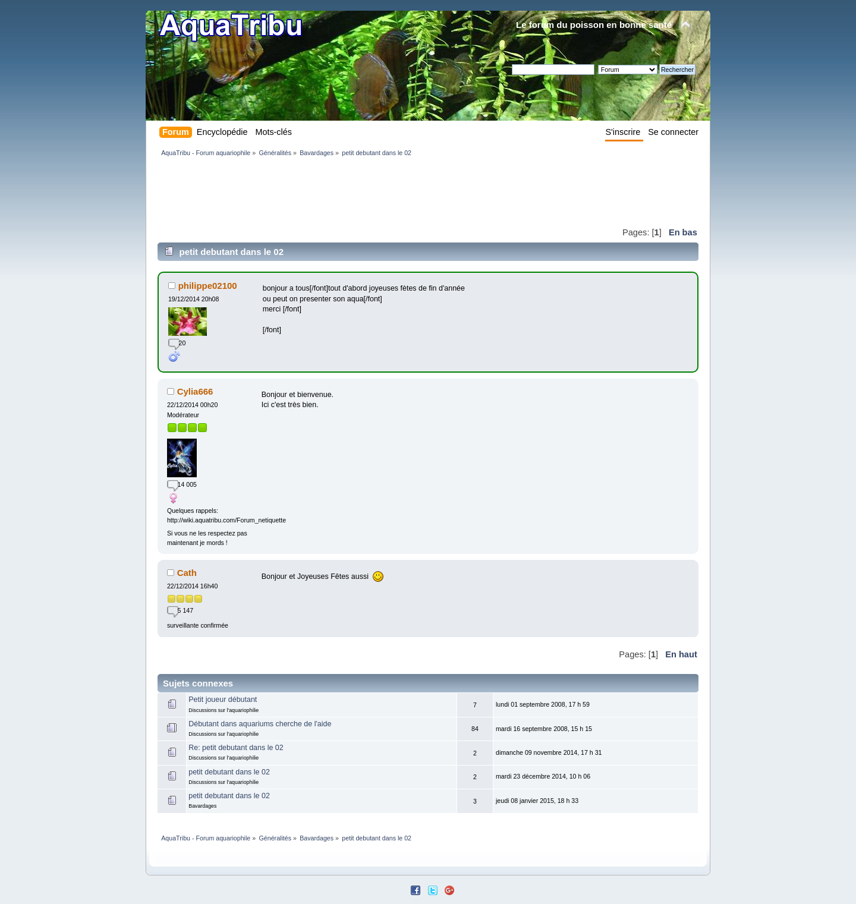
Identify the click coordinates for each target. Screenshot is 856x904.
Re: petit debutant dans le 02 (235, 748)
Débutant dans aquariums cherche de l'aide (259, 724)
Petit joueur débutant (222, 699)
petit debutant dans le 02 (229, 772)
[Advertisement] (374, 191)
